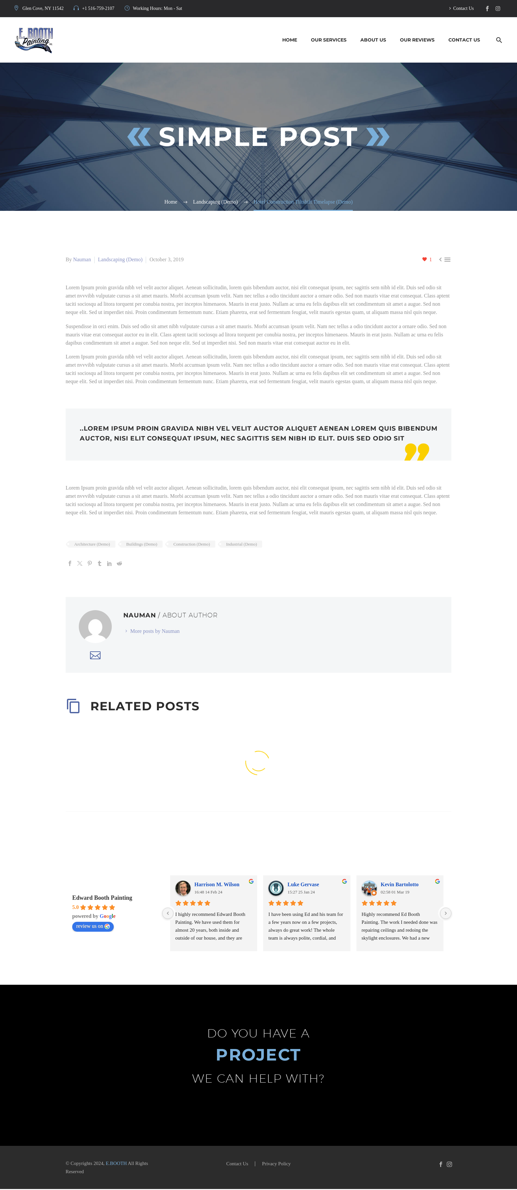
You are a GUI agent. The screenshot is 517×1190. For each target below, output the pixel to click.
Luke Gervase (303, 885)
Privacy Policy (276, 1164)
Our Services (329, 40)
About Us (373, 40)
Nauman (82, 259)
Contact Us (463, 8)
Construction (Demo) (191, 544)
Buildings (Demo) (141, 544)
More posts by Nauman (155, 632)
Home (289, 40)
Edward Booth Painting (102, 898)
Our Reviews (417, 40)
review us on (93, 927)
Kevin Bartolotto (400, 885)
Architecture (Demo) (92, 544)
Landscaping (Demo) (120, 259)
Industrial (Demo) (241, 544)
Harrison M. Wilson (217, 885)
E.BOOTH (116, 1164)
